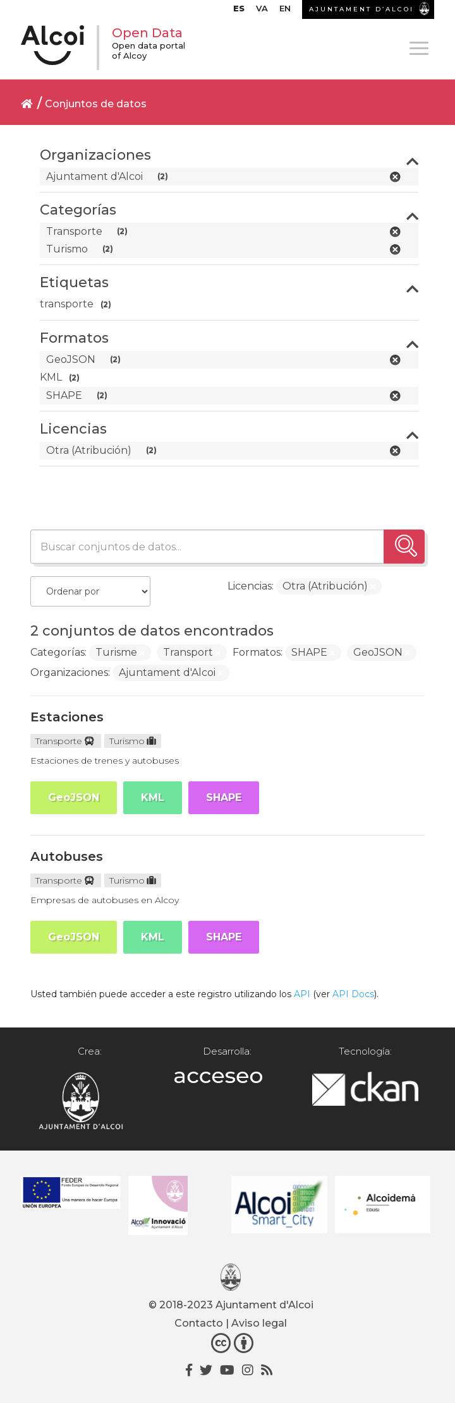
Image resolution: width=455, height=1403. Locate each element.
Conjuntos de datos (96, 104)
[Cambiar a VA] (262, 11)
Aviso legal (259, 1323)
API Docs (353, 994)
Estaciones (67, 717)
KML (152, 797)
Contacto (198, 1323)
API (302, 994)
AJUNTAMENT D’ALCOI (361, 9)
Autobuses (66, 856)
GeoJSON (73, 797)
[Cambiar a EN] (285, 11)
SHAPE (223, 797)
